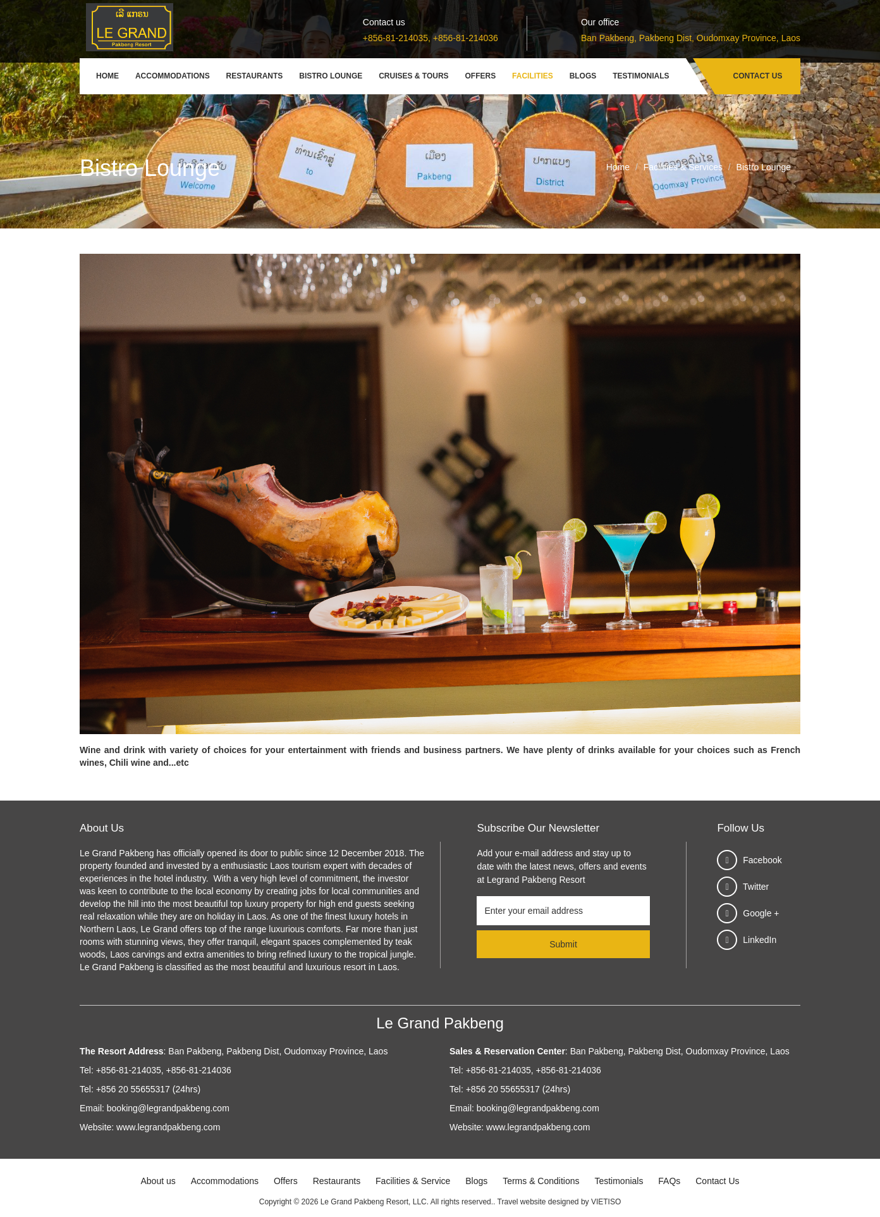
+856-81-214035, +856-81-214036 (430, 38)
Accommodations (172, 76)
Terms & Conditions (541, 1181)
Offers (480, 76)
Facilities (532, 76)
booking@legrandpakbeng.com (168, 1108)
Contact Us (758, 76)
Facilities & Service (413, 1181)
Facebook (762, 860)
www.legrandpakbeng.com (168, 1127)
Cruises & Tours (413, 76)
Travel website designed (538, 1201)
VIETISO (606, 1201)
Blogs (583, 76)
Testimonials (641, 76)
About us (157, 1181)
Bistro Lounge (330, 76)
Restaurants (254, 76)
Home (107, 76)
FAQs (669, 1181)
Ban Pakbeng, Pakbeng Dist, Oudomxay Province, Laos (690, 38)
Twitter (756, 887)
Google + (761, 913)
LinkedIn (759, 940)
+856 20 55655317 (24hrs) (148, 1089)
